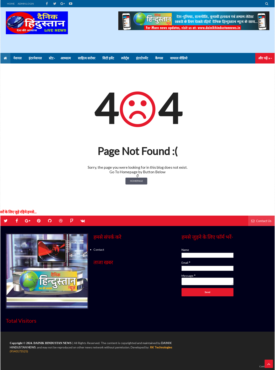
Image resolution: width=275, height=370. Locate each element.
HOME (11, 3)
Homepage (136, 181)
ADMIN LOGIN (26, 3)
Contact (98, 249)
